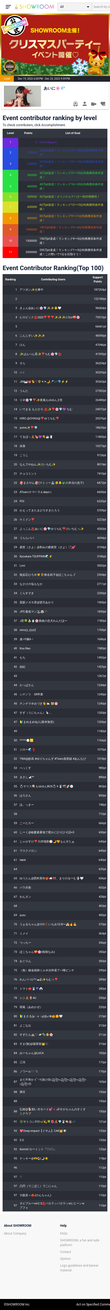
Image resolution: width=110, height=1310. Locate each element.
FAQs (63, 1233)
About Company (15, 1233)
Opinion (65, 1259)
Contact (65, 1252)
